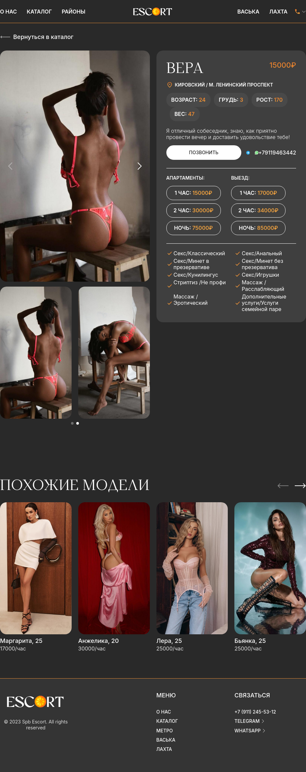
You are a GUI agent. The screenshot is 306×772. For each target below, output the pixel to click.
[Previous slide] (11, 166)
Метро (164, 730)
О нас (8, 11)
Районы (73, 11)
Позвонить (204, 152)
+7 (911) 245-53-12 (255, 712)
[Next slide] (139, 166)
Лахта (278, 11)
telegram (246, 721)
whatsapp (247, 730)
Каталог (39, 11)
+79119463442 (277, 152)
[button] (72, 423)
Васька (248, 11)
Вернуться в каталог (43, 36)
